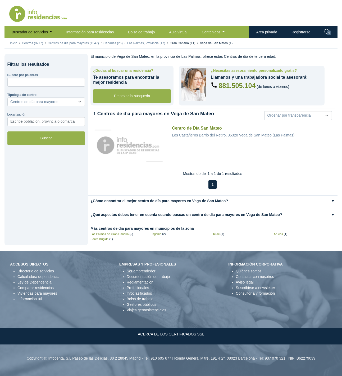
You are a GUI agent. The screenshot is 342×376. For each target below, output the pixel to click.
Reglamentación (140, 282)
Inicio (13, 43)
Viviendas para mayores (37, 293)
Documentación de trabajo (148, 277)
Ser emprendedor (141, 271)
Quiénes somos (248, 271)
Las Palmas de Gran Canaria (109, 234)
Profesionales (138, 288)
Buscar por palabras (22, 75)
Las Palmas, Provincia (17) (146, 43)
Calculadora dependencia (38, 277)
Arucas (278, 234)
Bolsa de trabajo (141, 32)
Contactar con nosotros (255, 277)
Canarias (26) (113, 43)
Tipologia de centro (22, 95)
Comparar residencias (35, 288)
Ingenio (156, 234)
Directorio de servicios (35, 271)
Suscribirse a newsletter (255, 288)
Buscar (46, 138)
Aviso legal (244, 282)
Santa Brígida (99, 239)
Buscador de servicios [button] (30, 32)
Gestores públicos (141, 304)
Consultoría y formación (255, 293)
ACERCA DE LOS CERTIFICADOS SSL (171, 334)
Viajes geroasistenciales (146, 310)
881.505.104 (237, 85)
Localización (16, 114)
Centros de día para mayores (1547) (73, 43)
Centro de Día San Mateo (197, 128)
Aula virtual (178, 32)
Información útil (30, 299)
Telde (216, 234)
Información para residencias (90, 32)
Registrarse (301, 32)
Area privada (266, 32)
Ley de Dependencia (34, 282)
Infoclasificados (139, 293)
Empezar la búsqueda (132, 96)
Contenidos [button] (212, 32)
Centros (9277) (32, 43)
